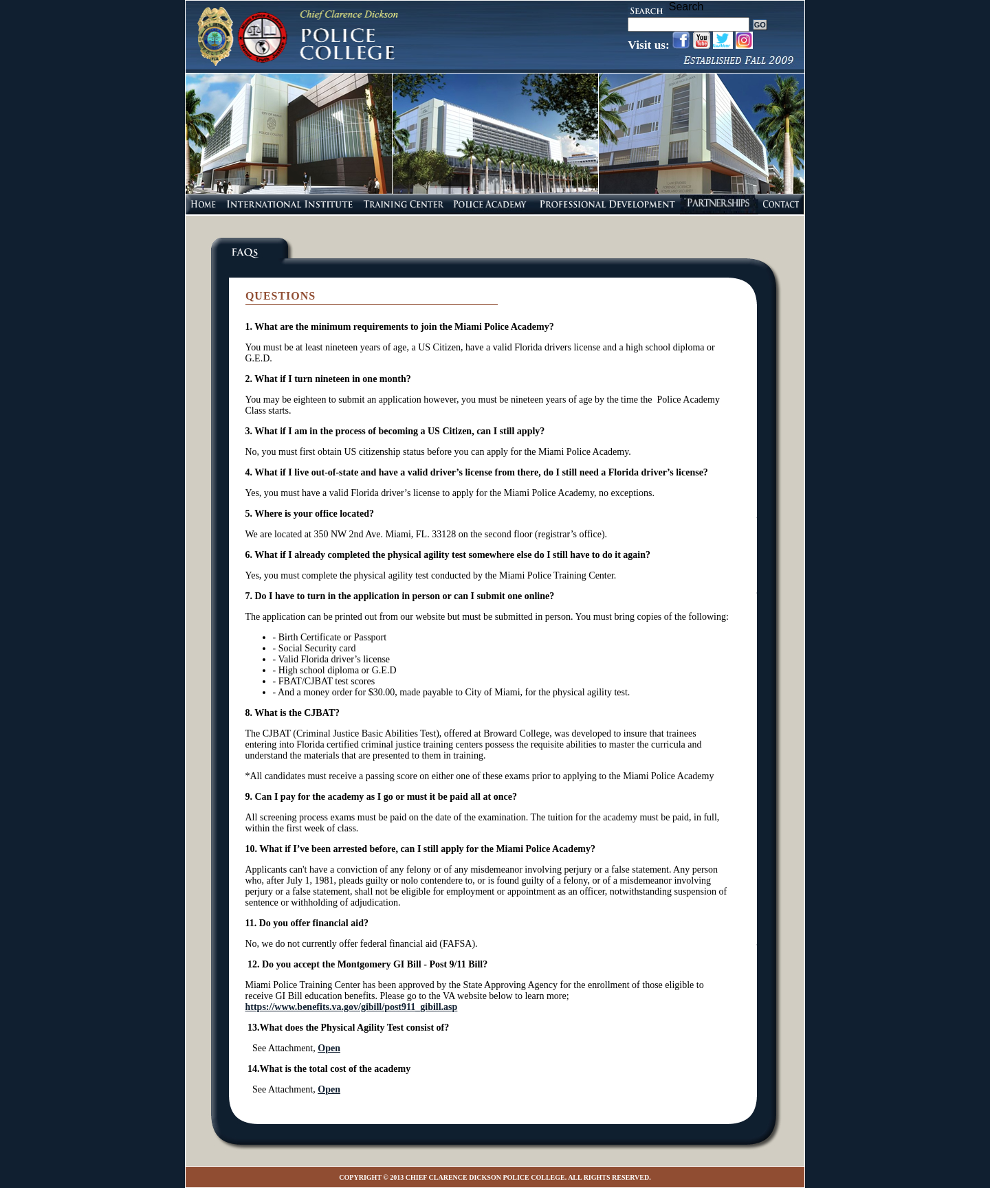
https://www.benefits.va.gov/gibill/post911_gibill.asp (351, 1007)
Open (329, 1048)
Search (686, 6)
